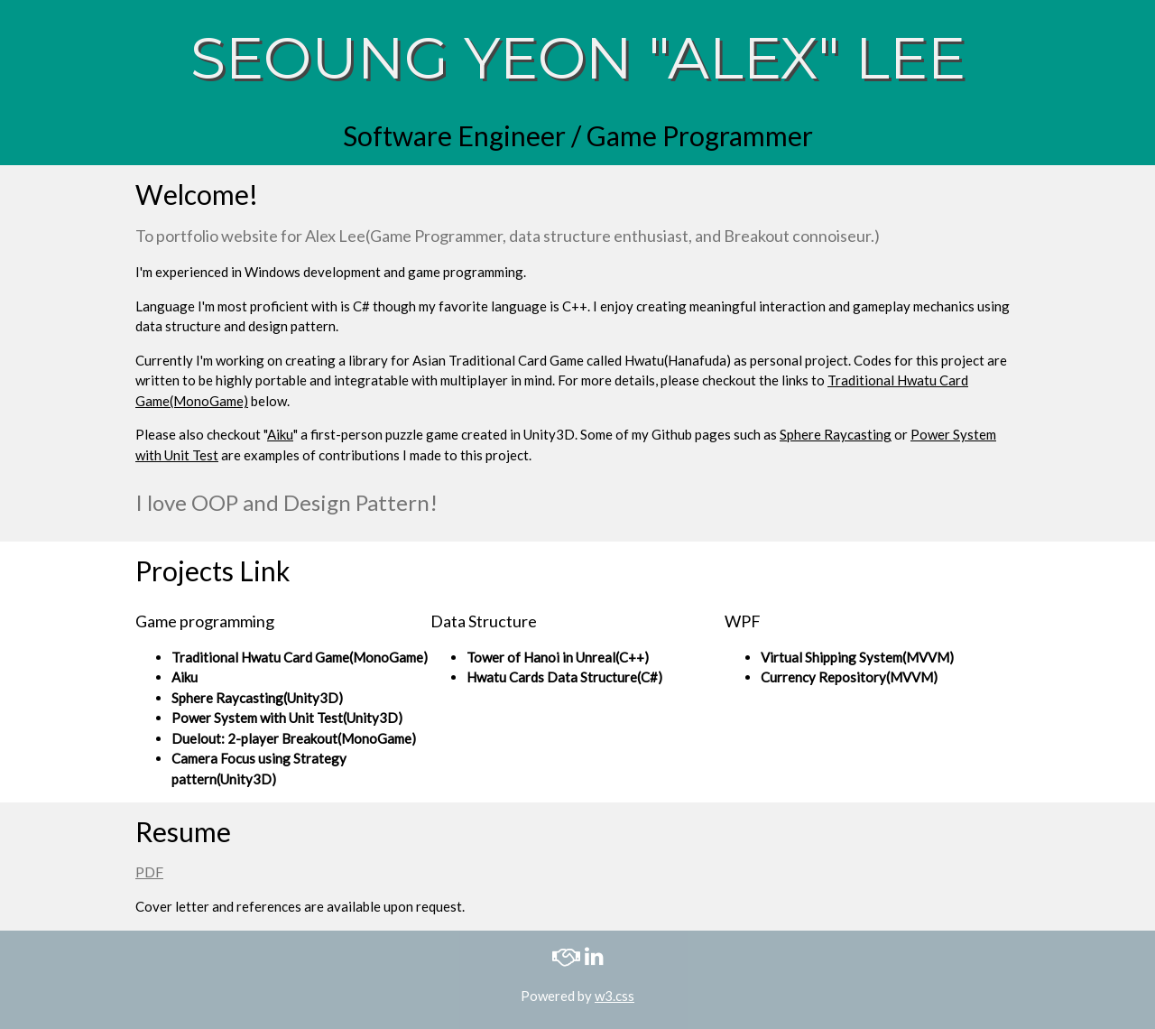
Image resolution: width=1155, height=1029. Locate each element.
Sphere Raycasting (836, 434)
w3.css (614, 995)
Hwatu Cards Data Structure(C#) (564, 677)
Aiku (280, 434)
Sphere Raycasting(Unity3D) (257, 698)
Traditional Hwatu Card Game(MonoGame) (299, 657)
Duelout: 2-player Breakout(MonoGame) (293, 738)
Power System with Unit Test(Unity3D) (286, 717)
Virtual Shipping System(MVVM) (857, 657)
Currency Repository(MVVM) (849, 677)
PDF (149, 871)
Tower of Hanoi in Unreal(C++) (558, 657)
